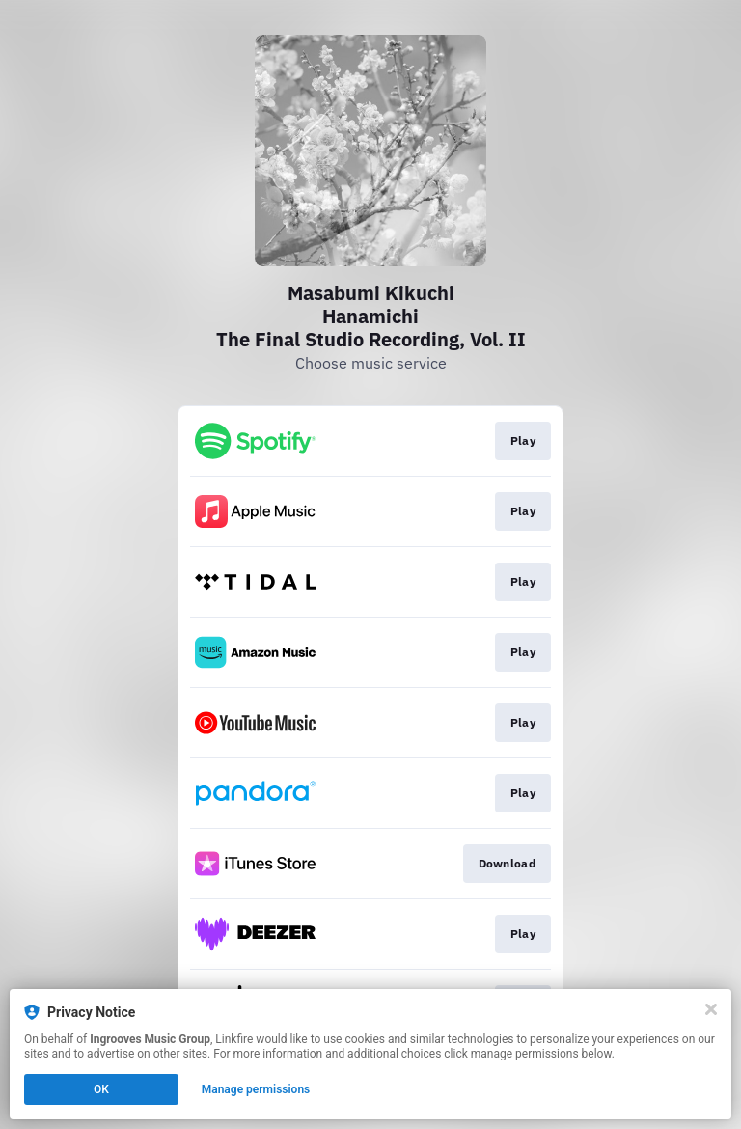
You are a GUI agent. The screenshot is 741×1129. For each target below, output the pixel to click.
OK (101, 1089)
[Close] (711, 1009)
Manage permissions (256, 1089)
